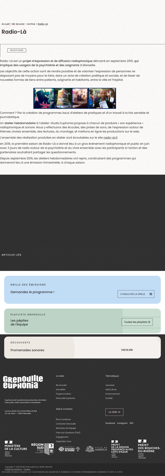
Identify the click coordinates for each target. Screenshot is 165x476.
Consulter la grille (136, 294)
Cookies (27, 469)
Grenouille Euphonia (65, 398)
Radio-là (26, 472)
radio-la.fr (111, 138)
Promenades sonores (95, 472)
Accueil (6, 24)
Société (108, 398)
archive (31, 24)
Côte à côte (116, 472)
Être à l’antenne (63, 419)
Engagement (62, 437)
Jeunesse (109, 385)
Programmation (63, 393)
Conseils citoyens (71, 472)
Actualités (60, 389)
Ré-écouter (18, 24)
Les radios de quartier (45, 472)
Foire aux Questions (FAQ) (68, 432)
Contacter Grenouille (66, 423)
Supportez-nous (63, 441)
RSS (131, 423)
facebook (110, 423)
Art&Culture (110, 389)
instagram (122, 423)
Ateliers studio (10, 472)
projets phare (16, 50)
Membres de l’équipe (66, 428)
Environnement (112, 393)
